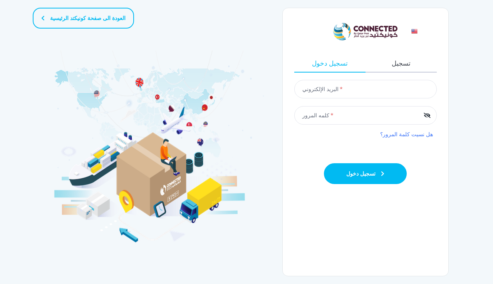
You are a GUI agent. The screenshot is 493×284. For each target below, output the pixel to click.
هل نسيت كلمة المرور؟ (406, 134)
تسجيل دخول (330, 63)
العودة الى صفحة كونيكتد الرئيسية (83, 18)
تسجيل (401, 63)
